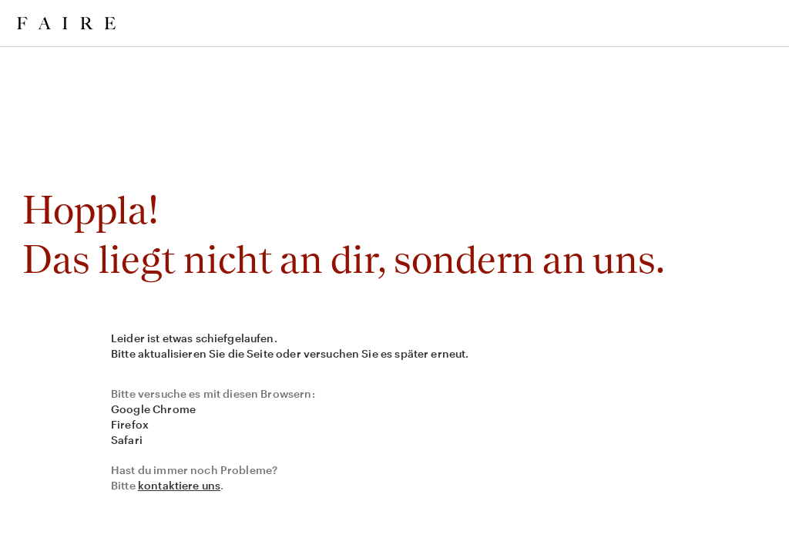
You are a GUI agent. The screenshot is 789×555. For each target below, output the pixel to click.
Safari (127, 439)
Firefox (130, 424)
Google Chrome (153, 408)
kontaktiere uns (179, 485)
